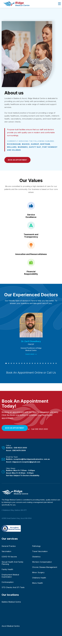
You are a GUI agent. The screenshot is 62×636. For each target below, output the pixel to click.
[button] (17, 160)
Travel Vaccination (40, 551)
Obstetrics (36, 557)
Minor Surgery (38, 572)
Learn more (31, 354)
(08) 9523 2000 (41, 429)
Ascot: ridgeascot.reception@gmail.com (23, 462)
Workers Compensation (42, 562)
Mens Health (37, 583)
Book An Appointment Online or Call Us (31, 372)
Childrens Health (39, 578)
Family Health (7, 569)
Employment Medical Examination (10, 576)
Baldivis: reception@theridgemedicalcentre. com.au (28, 459)
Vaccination (6, 551)
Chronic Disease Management (44, 567)
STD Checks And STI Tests (13, 587)
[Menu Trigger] (59, 3)
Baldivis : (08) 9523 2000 (16, 448)
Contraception (7, 582)
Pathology (36, 546)
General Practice (9, 546)
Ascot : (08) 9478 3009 (16, 450)
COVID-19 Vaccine (9, 557)
